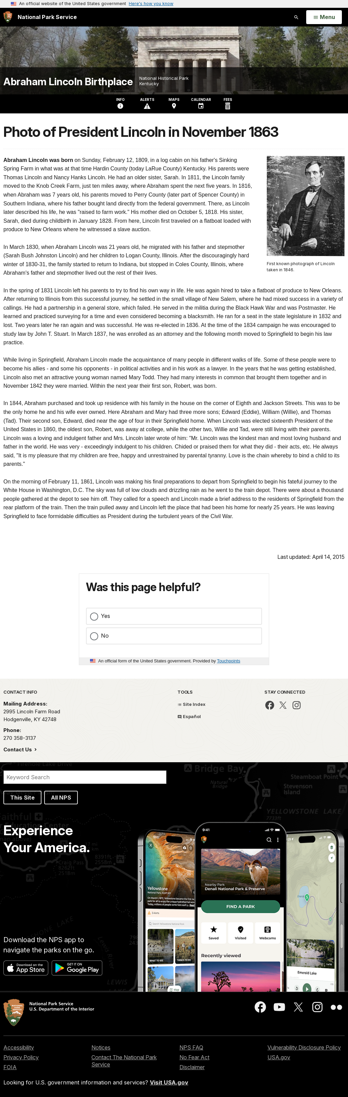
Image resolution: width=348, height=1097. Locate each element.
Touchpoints (228, 660)
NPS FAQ (191, 1047)
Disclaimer (192, 1067)
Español (189, 716)
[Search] (85, 777)
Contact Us (18, 749)
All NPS (61, 797)
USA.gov (278, 1057)
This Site (22, 797)
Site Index (191, 704)
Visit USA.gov (169, 1082)
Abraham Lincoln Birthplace (68, 81)
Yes (105, 616)
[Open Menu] (324, 17)
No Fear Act (194, 1057)
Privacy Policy (21, 1057)
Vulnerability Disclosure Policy (304, 1047)
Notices (100, 1047)
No (105, 635)
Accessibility (18, 1047)
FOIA (10, 1067)
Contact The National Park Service (124, 1061)
